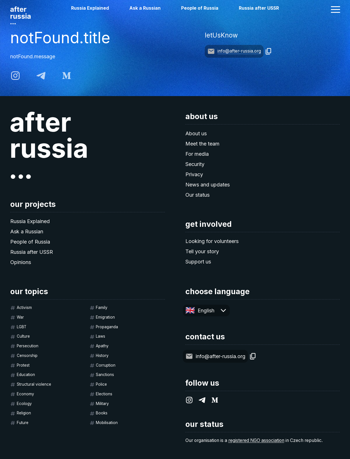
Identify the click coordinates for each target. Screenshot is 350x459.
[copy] (268, 51)
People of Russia (199, 8)
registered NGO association (256, 440)
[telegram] (41, 75)
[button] (335, 9)
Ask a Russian (145, 8)
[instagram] (15, 75)
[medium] (66, 75)
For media (197, 154)
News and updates (207, 185)
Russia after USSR (259, 8)
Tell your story (202, 251)
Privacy (194, 174)
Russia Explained (90, 8)
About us (196, 133)
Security (194, 164)
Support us (198, 262)
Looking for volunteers (212, 241)
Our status (197, 195)
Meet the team (202, 144)
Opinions (20, 262)
